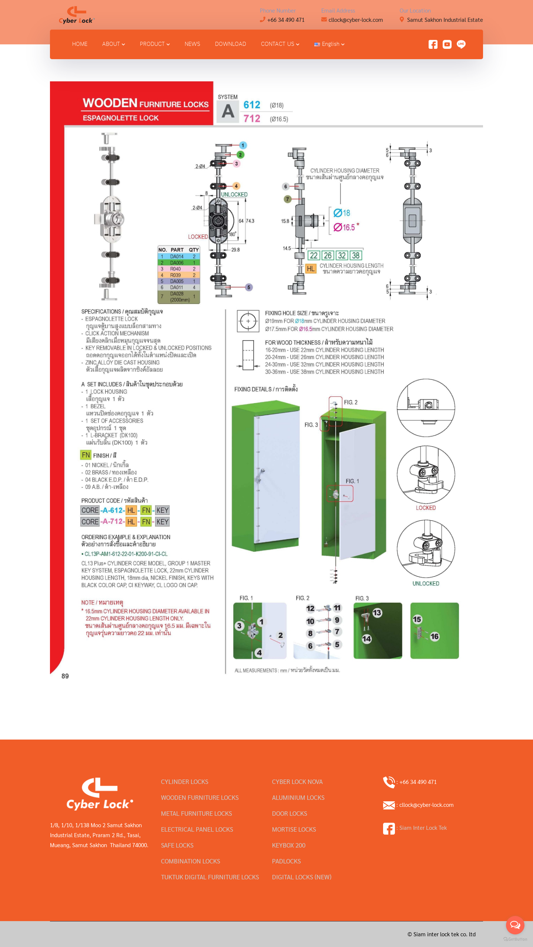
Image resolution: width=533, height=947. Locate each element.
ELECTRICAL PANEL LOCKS (197, 829)
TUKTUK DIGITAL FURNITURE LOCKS (210, 877)
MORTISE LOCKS (294, 829)
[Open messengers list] (515, 925)
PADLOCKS (286, 861)
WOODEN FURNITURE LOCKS (200, 797)
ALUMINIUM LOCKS (298, 797)
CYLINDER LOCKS (184, 781)
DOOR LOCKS (289, 813)
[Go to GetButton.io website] (515, 939)
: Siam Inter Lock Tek (415, 827)
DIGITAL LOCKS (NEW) (301, 877)
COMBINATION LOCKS (190, 861)
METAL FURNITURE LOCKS (196, 813)
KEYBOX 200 (288, 845)
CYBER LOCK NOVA (297, 781)
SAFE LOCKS (177, 845)
